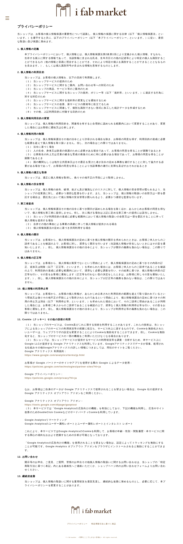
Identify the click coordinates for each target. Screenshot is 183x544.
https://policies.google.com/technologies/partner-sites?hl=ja (63, 366)
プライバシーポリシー (77, 524)
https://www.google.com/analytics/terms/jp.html (55, 355)
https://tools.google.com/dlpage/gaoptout (51, 404)
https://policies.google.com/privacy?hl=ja (51, 378)
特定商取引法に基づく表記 (103, 524)
